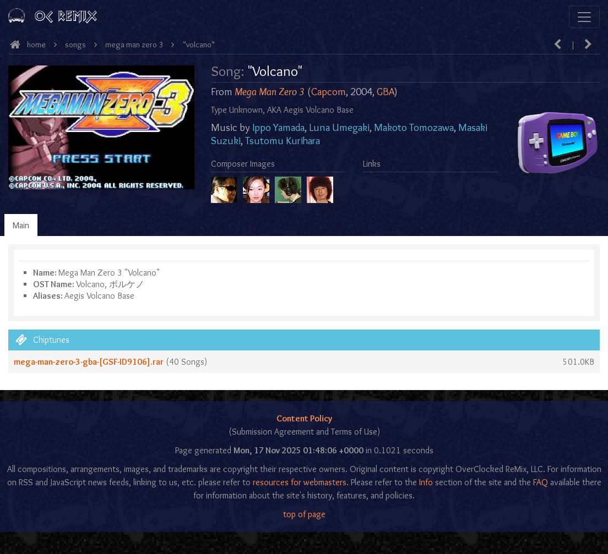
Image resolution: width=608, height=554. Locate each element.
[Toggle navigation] (584, 17)
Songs (75, 45)
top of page (304, 514)
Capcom (328, 91)
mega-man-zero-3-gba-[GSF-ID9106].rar (89, 361)
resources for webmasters (299, 482)
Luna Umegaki (339, 127)
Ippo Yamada (278, 127)
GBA (385, 91)
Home (36, 45)
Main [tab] (21, 225)
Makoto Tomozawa (414, 127)
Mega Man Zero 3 (134, 45)
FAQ (540, 482)
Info (426, 482)
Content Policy (304, 418)
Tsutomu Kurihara (282, 140)
